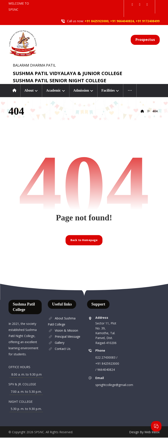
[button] (132, 4)
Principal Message (64, 337)
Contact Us (59, 349)
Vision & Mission (63, 331)
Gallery (56, 343)
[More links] (130, 90)
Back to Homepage (84, 240)
